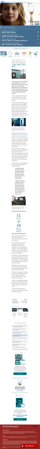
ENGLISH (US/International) (7, 431)
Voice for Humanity (22, 436)
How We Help (3, 56)
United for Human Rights (31, 443)
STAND (27, 442)
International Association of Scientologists (12, 442)
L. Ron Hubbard (5, 436)
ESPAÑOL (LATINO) (33, 432)
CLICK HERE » (20, 390)
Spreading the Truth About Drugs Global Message (19, 345)
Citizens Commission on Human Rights (15, 444)
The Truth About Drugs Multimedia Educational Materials (19, 332)
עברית (30, 431)
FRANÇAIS (26, 431)
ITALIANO (17, 433)
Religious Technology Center (16, 441)
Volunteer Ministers (29, 436)
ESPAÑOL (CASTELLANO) (7, 433)
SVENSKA (27, 432)
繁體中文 (8, 432)
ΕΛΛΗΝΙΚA (13, 433)
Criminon (24, 53)
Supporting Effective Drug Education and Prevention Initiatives (19, 326)
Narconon (30, 53)
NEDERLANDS (12, 432)
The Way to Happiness (10, 54)
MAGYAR (20, 432)
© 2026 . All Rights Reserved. (12, 446)
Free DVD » (20, 373)
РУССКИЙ (4, 432)
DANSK (23, 431)
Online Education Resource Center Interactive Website (19, 342)
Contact (15, 437)
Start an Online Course (25, 441)
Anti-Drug (36, 53)
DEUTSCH (17, 432)
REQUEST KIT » (20, 419)
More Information (10, 437)
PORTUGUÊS (22, 433)
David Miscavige (9, 441)
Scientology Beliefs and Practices (13, 436)
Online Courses (5, 437)
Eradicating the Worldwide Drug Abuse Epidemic (18, 329)
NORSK (24, 432)
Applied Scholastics (17, 53)
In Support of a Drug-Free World (22, 443)
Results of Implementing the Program (19, 349)
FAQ (33, 436)
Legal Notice (4, 447)
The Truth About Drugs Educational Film (19, 339)
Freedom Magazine (23, 442)
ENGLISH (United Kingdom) (16, 431)
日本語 (33, 431)
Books (35, 436)
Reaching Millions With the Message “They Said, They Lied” (19, 335)
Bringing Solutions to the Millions (19, 347)
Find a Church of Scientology (21, 437)
